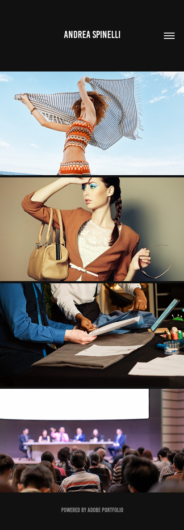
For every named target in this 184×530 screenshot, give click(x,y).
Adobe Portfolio (105, 510)
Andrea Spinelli (92, 34)
